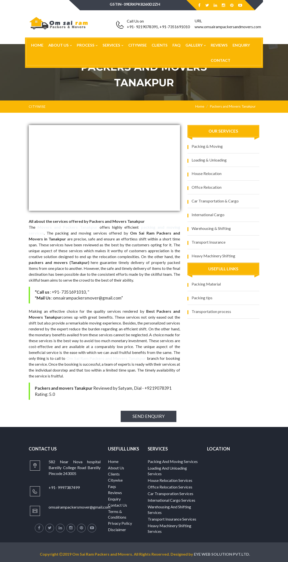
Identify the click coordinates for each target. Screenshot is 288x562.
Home (37, 45)
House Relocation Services (170, 480)
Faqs (112, 486)
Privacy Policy (120, 523)
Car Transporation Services (170, 493)
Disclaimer (117, 529)
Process (85, 45)
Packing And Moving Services (173, 461)
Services (111, 45)
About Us (58, 45)
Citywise (137, 45)
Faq (176, 45)
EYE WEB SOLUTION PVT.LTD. (224, 554)
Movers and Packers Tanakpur (67, 227)
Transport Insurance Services (172, 519)
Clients (160, 45)
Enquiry (241, 45)
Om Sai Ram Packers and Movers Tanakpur (106, 358)
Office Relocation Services (170, 487)
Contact (220, 60)
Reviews (219, 45)
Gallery (194, 45)
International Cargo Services (171, 500)
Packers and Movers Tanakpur (233, 106)
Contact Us (117, 505)
